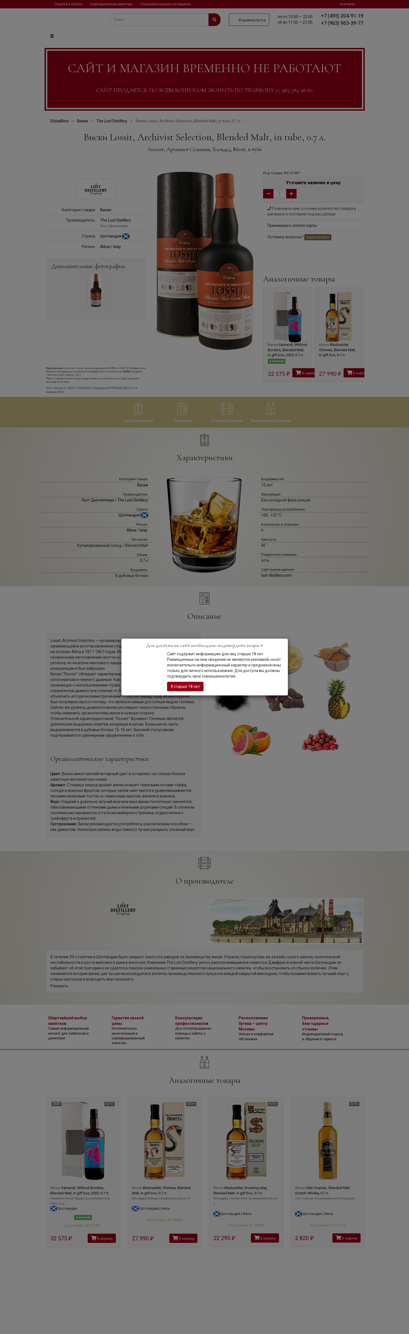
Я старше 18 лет (185, 686)
